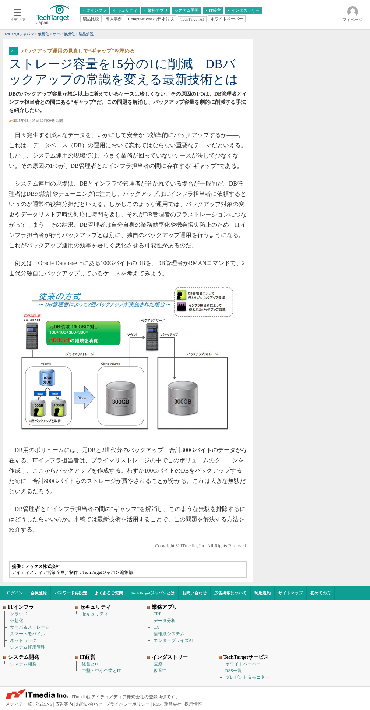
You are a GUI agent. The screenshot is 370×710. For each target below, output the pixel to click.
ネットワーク (23, 640)
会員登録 (39, 593)
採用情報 (193, 704)
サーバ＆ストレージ (30, 627)
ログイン (15, 593)
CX (157, 627)
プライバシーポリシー (128, 704)
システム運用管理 (27, 647)
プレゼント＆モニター (247, 677)
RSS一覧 (233, 670)
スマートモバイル (27, 633)
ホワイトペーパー (243, 664)
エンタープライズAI (174, 640)
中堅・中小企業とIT (101, 670)
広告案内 (64, 704)
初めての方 (320, 593)
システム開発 (23, 664)
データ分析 (165, 620)
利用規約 (262, 593)
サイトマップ (290, 593)
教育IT (160, 670)
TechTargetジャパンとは (153, 593)
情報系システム (169, 633)
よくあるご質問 (109, 593)
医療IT (160, 664)
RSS (157, 704)
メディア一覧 (19, 704)
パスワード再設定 (70, 593)
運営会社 (173, 704)
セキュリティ (95, 614)
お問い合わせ (194, 593)
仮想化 (16, 620)
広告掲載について (230, 593)
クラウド (19, 614)
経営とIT (90, 664)
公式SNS (43, 704)
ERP (158, 614)
